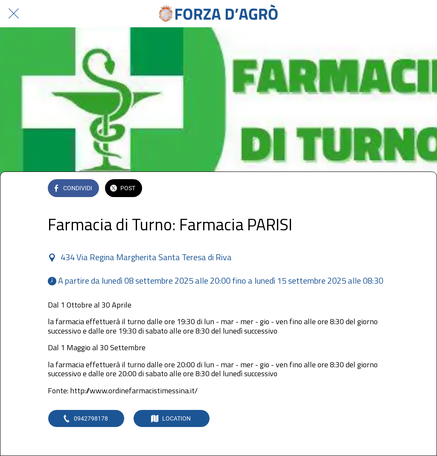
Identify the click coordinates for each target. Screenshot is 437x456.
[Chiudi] (14, 14)
